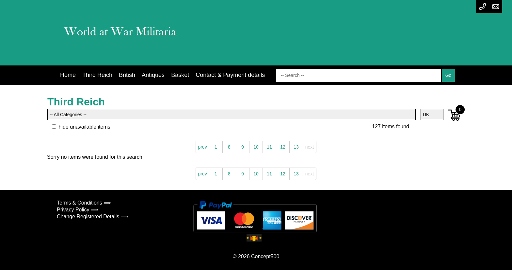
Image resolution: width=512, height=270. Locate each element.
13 (296, 147)
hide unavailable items (81, 127)
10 (256, 147)
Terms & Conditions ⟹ (84, 203)
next (309, 147)
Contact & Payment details (230, 75)
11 (269, 147)
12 (282, 147)
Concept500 (265, 256)
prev (202, 147)
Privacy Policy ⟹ (77, 209)
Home (68, 75)
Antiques (153, 75)
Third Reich (97, 75)
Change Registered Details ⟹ (92, 216)
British (127, 75)
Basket (180, 75)
